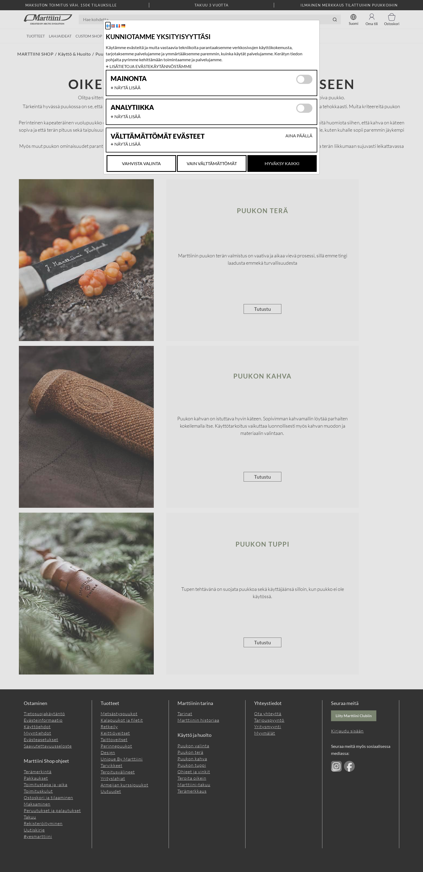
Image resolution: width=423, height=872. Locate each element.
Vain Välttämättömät (212, 163)
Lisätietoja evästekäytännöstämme (151, 66)
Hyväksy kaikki (282, 163)
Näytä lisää (127, 87)
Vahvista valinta (141, 163)
